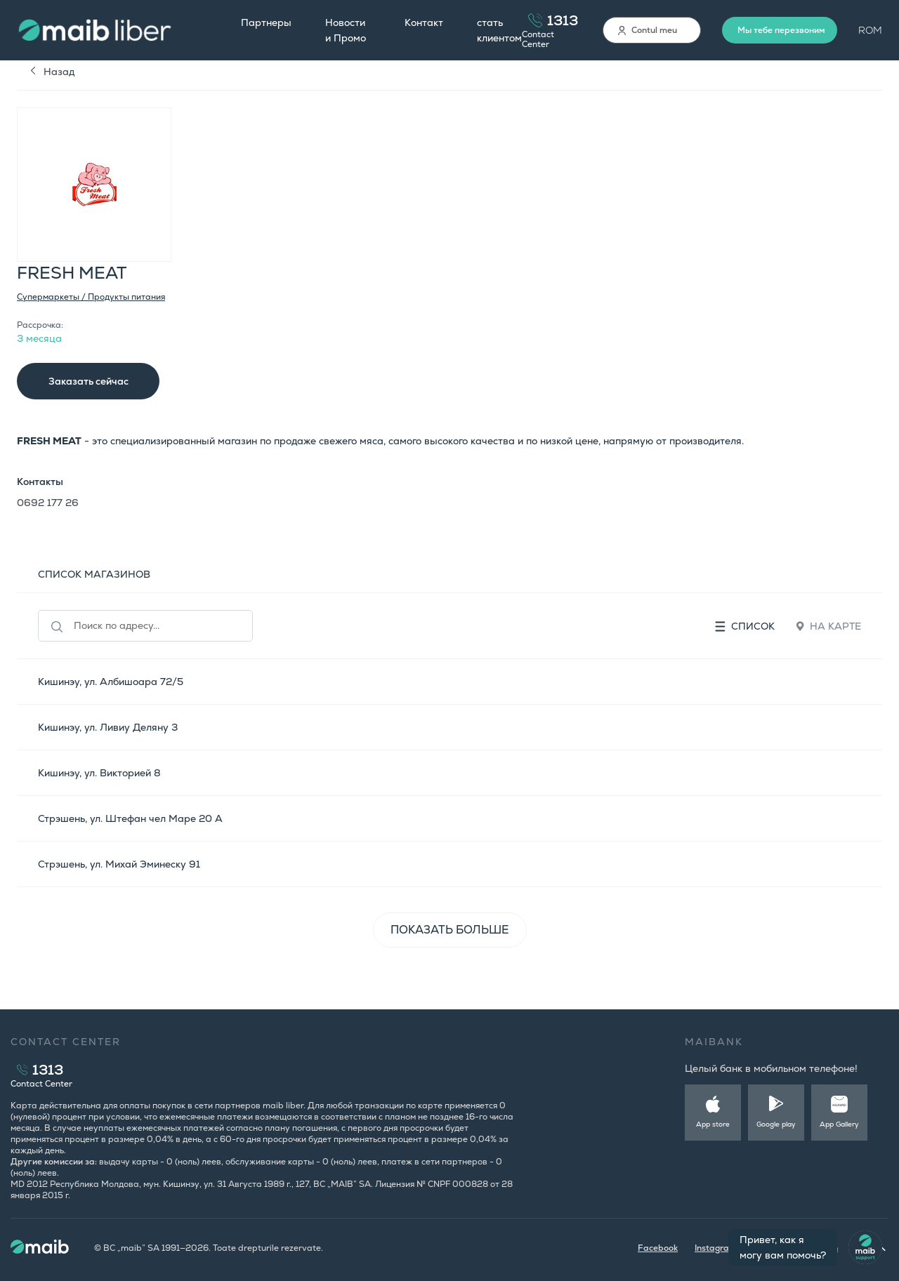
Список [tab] (745, 626)
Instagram (716, 1248)
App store (713, 1124)
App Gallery (839, 1124)
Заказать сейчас (88, 381)
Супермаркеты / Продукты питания (91, 297)
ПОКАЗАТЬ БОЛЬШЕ (450, 929)
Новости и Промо (345, 30)
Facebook (658, 1248)
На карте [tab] (828, 626)
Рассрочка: (40, 325)
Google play (776, 1124)
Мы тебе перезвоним (781, 30)
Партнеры (266, 22)
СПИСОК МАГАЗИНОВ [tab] (94, 574)
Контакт (424, 22)
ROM (870, 30)
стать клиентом (499, 30)
